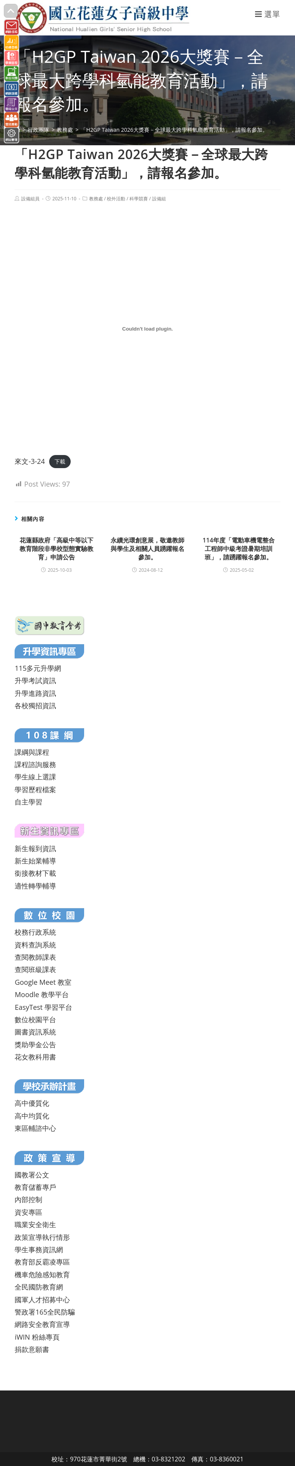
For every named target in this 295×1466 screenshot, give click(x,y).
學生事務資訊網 (39, 1249)
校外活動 (116, 198)
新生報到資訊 (35, 848)
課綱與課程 (32, 752)
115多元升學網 (38, 668)
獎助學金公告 (35, 1044)
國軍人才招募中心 (42, 1299)
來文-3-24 (30, 461)
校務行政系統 (35, 932)
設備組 (159, 198)
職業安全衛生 (35, 1224)
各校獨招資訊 (35, 705)
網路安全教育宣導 (42, 1324)
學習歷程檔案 (35, 789)
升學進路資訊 (35, 693)
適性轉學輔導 (35, 885)
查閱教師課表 (35, 957)
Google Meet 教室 (43, 982)
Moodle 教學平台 (41, 994)
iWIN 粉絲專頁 (37, 1337)
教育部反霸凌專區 (42, 1261)
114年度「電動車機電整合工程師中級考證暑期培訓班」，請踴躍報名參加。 (238, 549)
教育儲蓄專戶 (35, 1187)
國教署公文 (32, 1174)
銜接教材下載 (35, 873)
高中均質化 (32, 1115)
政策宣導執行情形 (42, 1237)
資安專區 (28, 1212)
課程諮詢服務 (35, 764)
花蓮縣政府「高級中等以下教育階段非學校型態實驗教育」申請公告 (56, 549)
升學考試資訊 (35, 680)
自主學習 (28, 801)
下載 (60, 461)
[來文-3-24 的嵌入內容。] (147, 328)
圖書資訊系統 (35, 1031)
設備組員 (30, 198)
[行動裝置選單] (267, 14)
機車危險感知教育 (42, 1274)
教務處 (96, 198)
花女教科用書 (35, 1056)
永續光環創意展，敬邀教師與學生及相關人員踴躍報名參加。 (147, 549)
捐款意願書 (32, 1349)
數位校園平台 (35, 1019)
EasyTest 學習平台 (43, 1007)
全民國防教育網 (39, 1286)
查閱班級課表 (35, 969)
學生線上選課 (35, 776)
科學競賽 (138, 198)
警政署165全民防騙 (45, 1312)
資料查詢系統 (35, 944)
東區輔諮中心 (35, 1128)
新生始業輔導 (35, 860)
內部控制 (28, 1199)
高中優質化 (32, 1103)
